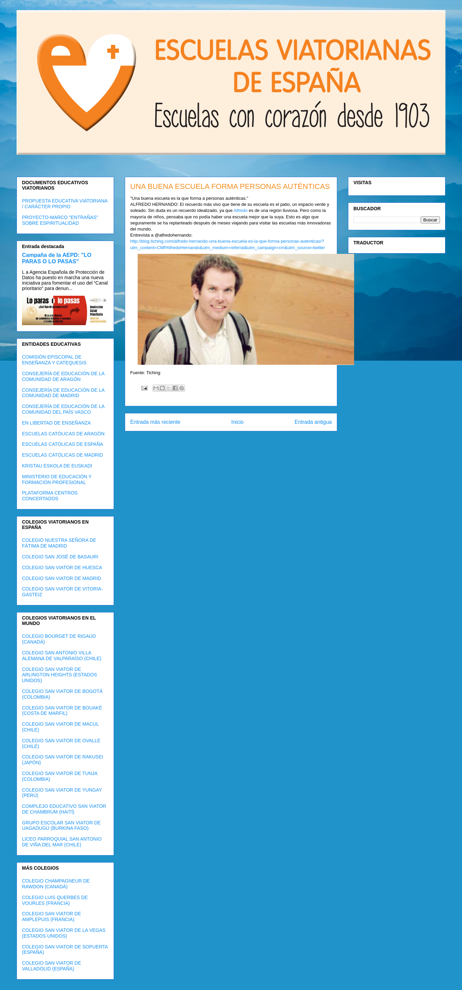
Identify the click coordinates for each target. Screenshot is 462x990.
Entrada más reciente (155, 422)
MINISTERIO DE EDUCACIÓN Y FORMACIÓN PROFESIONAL (57, 479)
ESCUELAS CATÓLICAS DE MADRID (62, 455)
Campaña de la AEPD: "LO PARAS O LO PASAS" (56, 258)
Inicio (237, 422)
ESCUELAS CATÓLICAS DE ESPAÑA (62, 444)
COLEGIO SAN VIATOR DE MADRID (61, 578)
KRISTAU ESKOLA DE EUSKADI (57, 465)
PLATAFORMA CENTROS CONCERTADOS (49, 495)
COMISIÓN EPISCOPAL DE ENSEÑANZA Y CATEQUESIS (54, 359)
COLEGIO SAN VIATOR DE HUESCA (62, 567)
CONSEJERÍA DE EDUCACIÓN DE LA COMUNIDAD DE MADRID (63, 393)
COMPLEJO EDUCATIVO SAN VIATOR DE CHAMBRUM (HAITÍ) (64, 809)
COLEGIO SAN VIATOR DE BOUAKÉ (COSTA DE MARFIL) (62, 710)
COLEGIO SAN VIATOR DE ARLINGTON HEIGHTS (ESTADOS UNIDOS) (59, 675)
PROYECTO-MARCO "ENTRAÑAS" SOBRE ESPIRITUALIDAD (60, 220)
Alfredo (241, 210)
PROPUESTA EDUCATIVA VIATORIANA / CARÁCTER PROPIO (64, 203)
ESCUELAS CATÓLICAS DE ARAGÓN (63, 433)
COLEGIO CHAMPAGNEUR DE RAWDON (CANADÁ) (56, 883)
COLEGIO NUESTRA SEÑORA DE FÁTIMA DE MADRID (59, 543)
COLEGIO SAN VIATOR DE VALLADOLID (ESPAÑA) (51, 965)
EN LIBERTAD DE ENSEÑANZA (56, 423)
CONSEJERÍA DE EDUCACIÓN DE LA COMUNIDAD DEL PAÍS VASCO (63, 409)
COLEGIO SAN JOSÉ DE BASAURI (60, 556)
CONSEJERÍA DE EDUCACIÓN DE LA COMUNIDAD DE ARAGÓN (63, 376)
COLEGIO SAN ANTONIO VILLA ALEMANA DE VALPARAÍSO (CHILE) (61, 655)
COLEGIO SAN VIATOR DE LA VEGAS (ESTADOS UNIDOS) (64, 933)
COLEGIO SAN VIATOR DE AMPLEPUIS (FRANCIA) (51, 916)
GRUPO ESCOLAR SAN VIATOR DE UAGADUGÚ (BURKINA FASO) (61, 825)
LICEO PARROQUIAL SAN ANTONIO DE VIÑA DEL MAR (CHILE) (61, 841)
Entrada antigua (313, 422)
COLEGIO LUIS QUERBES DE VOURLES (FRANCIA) (55, 900)
